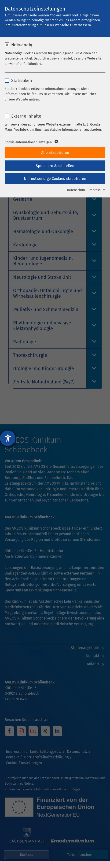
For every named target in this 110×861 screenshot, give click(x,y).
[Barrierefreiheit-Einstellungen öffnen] (7, 438)
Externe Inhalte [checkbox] (26, 116)
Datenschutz (76, 190)
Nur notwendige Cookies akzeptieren (55, 178)
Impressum (97, 190)
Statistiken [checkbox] (21, 80)
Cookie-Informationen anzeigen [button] (31, 142)
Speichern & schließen (55, 165)
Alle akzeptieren (55, 152)
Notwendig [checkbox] (21, 45)
